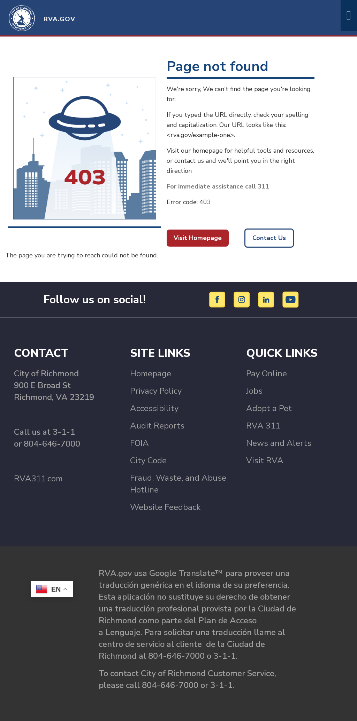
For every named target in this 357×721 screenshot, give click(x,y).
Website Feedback (165, 507)
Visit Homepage (198, 238)
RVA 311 (263, 425)
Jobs (254, 390)
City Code (148, 460)
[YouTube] (290, 299)
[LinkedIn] (267, 299)
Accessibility (154, 408)
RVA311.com (38, 478)
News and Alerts (278, 443)
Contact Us (269, 238)
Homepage (150, 373)
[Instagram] (242, 299)
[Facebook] (218, 299)
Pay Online (266, 373)
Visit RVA (264, 460)
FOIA (139, 443)
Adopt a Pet (269, 408)
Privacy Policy (156, 390)
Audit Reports (157, 425)
